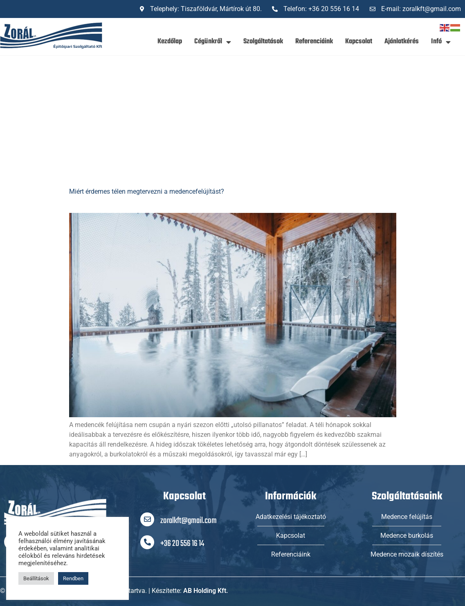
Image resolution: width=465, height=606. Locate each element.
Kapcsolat (358, 41)
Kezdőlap (169, 41)
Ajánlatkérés (401, 41)
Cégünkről (212, 42)
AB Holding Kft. (205, 591)
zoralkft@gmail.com (188, 521)
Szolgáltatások (263, 41)
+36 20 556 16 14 (182, 543)
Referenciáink (314, 41)
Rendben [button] (73, 578)
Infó (441, 42)
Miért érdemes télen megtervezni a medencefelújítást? (146, 191)
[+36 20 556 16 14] (147, 542)
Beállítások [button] (36, 578)
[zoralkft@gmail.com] (147, 519)
